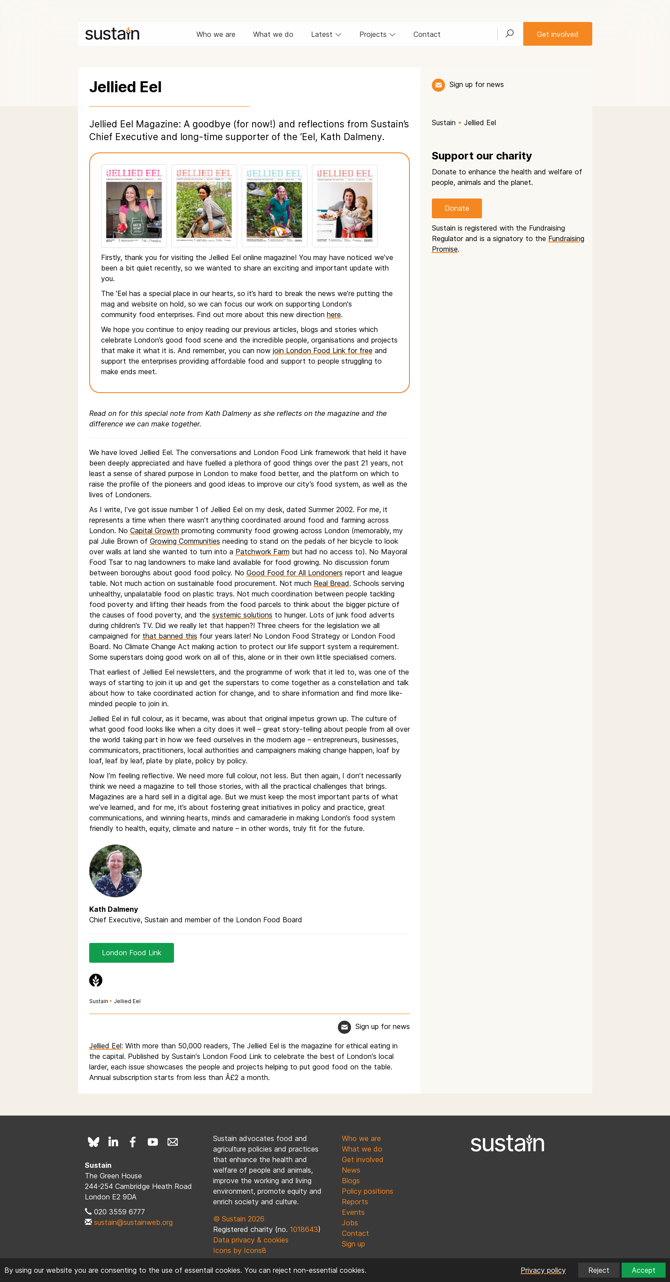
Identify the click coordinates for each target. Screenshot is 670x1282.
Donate (457, 208)
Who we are (215, 34)
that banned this (169, 636)
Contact (427, 34)
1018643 (304, 1229)
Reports (355, 1201)
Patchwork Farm (262, 551)
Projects (377, 34)
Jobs (350, 1222)
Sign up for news (476, 84)
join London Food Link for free (323, 350)
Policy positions (367, 1191)
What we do (273, 34)
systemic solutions (242, 614)
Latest (326, 34)
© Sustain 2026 (238, 1218)
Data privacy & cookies (251, 1239)
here (334, 314)
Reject (598, 1270)
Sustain (98, 1001)
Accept (644, 1270)
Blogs (351, 1180)
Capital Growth (154, 530)
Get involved (558, 34)
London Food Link (131, 952)
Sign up (353, 1243)
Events (353, 1212)
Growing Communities (185, 541)
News (351, 1170)
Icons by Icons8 (239, 1250)
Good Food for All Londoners (294, 572)
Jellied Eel (127, 1001)
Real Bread (331, 583)
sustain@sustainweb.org (133, 1222)
